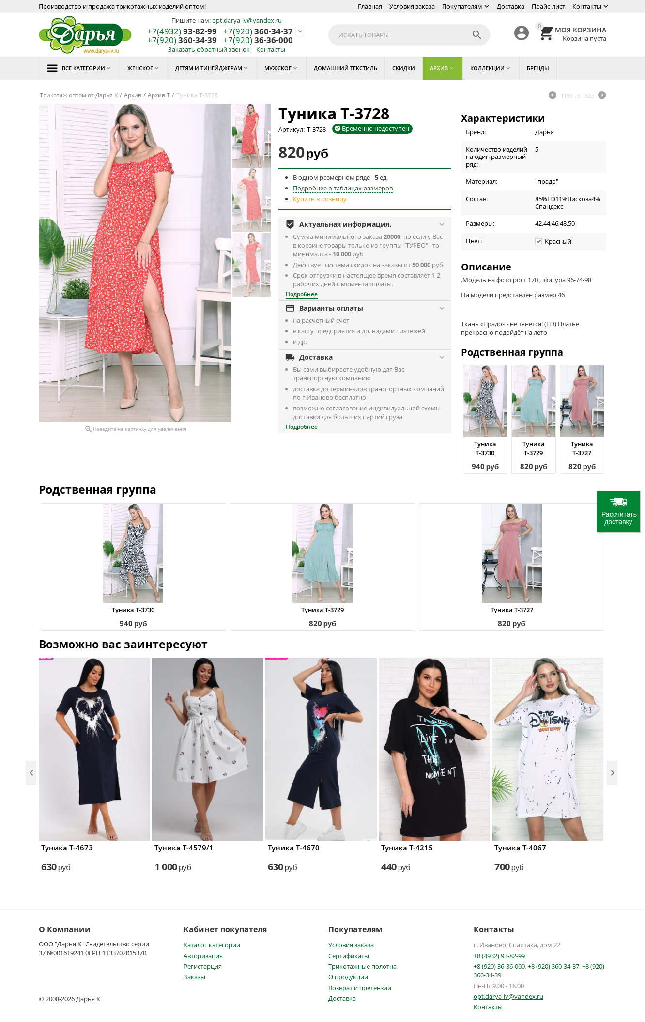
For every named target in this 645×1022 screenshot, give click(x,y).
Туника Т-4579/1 (184, 847)
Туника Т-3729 (533, 448)
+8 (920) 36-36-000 (499, 966)
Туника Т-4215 (407, 847)
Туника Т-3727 (582, 448)
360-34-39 (182, 40)
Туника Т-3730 (485, 448)
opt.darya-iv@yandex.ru (247, 20)
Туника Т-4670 (294, 847)
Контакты (586, 6)
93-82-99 (182, 32)
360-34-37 (258, 32)
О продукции (348, 977)
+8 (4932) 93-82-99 (499, 955)
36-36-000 (258, 40)
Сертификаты (348, 955)
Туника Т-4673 (67, 847)
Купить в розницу (320, 198)
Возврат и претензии (359, 987)
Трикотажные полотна (362, 966)
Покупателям (462, 6)
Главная (370, 6)
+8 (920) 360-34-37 (553, 966)
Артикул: (291, 129)
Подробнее (302, 294)
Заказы (194, 977)
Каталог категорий (212, 945)
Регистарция (203, 966)
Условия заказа (412, 6)
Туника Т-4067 (520, 847)
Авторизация (203, 955)
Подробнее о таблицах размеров (343, 188)
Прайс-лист (548, 6)
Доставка (510, 6)
